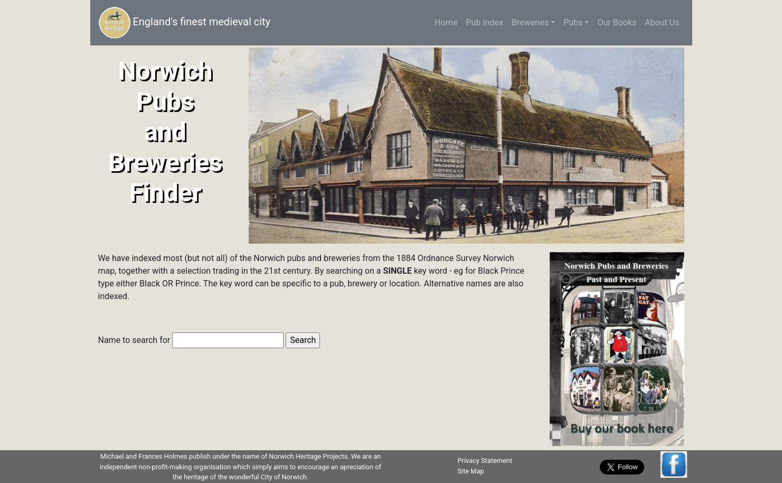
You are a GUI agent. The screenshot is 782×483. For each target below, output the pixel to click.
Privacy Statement (485, 461)
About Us (662, 22)
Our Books (616, 22)
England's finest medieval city (185, 23)
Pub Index (484, 22)
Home (448, 21)
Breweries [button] (530, 22)
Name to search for (191, 340)
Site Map (471, 471)
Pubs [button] (572, 22)
